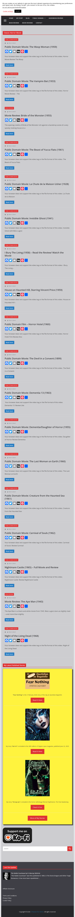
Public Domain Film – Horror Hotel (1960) (27, 324)
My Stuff (19, 18)
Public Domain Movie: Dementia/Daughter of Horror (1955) (37, 427)
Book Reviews (14, 23)
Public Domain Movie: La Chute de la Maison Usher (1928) (37, 184)
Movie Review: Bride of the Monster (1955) (28, 115)
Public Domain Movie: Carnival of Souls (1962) (30, 533)
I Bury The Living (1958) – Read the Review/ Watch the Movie (34, 254)
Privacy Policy (7, 898)
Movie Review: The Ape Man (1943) (24, 601)
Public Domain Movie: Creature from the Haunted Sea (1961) (35, 497)
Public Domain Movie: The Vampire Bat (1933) (30, 81)
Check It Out (37, 807)
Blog (27, 18)
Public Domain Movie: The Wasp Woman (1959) (31, 46)
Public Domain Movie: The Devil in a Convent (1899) (33, 358)
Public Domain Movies (11, 39)
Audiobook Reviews (56, 18)
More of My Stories (37, 818)
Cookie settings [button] (8, 11)
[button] (44, 18)
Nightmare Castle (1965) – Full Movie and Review (31, 567)
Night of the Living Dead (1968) (22, 635)
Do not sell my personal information (14, 7)
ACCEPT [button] (18, 11)
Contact (39, 23)
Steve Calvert (12, 43)
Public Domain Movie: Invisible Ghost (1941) (29, 218)
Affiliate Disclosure (9, 889)
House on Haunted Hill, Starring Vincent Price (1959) (33, 289)
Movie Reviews (27, 23)
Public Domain (38, 18)
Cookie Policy (7, 900)
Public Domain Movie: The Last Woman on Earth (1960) (35, 461)
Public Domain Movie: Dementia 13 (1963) (28, 392)
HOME (11, 18)
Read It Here (37, 700)
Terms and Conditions (10, 896)
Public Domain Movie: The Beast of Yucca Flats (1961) (34, 149)
